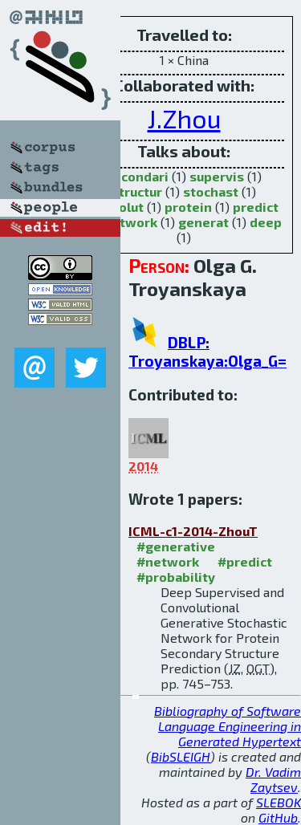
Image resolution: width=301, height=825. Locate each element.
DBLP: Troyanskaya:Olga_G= (207, 351)
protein (188, 206)
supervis (216, 176)
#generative (175, 546)
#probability (175, 576)
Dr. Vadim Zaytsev (273, 779)
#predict (245, 561)
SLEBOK (278, 802)
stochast (210, 191)
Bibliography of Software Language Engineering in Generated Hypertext (227, 726)
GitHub (278, 817)
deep (266, 222)
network (130, 222)
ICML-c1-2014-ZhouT (193, 530)
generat (203, 222)
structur (137, 191)
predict (256, 206)
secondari (137, 176)
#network (167, 561)
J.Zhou (184, 118)
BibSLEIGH (180, 756)
